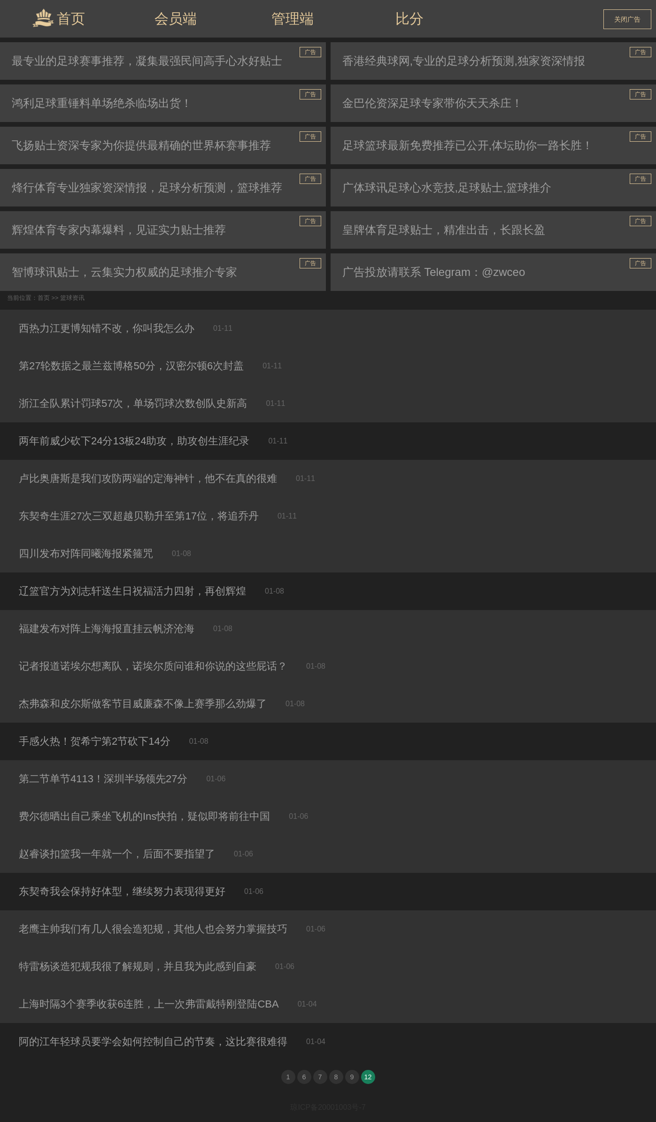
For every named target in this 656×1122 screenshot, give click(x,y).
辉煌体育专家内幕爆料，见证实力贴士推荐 (119, 229)
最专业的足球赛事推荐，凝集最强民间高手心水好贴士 (147, 60)
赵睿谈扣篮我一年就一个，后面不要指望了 (117, 854)
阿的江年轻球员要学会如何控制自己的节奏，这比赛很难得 (153, 1041)
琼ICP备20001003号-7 (327, 1107)
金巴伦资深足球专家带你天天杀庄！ (432, 103)
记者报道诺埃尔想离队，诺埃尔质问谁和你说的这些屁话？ (153, 666)
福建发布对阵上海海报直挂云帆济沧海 (106, 628)
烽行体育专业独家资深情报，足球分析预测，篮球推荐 (147, 187)
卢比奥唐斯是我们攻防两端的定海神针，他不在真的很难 (148, 478)
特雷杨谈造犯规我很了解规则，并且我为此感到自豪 (137, 966)
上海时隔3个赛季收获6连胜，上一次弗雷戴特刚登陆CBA (149, 1004)
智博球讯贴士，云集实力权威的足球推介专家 (124, 272)
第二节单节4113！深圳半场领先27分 (103, 779)
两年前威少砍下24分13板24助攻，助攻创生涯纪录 (134, 441)
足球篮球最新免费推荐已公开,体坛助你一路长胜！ (468, 145)
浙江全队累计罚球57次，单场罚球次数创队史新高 (133, 403)
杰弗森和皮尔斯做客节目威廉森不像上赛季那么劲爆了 (143, 704)
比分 (409, 18)
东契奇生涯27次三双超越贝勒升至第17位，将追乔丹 (139, 516)
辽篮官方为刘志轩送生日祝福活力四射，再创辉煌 (132, 591)
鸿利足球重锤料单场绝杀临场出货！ (102, 103)
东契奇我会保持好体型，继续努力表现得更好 (122, 891)
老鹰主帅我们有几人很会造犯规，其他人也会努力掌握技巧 (153, 929)
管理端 (292, 18)
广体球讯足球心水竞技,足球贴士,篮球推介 (446, 187)
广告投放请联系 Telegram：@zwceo (433, 272)
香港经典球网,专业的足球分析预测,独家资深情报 (463, 60)
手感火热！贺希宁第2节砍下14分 (94, 741)
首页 (58, 18)
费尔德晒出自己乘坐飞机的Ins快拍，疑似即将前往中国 (144, 816)
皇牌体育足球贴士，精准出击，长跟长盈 (443, 229)
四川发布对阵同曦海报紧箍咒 (86, 553)
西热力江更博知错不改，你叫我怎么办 (106, 328)
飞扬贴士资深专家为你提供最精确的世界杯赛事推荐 (141, 145)
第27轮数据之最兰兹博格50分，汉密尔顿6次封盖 (131, 366)
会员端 (175, 18)
